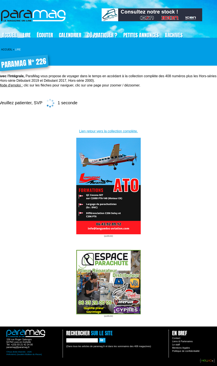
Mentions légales (181, 347)
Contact (176, 338)
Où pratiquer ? (102, 35)
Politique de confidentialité (186, 351)
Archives (174, 35)
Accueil (6, 49)
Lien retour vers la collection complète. (108, 131)
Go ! (102, 340)
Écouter (45, 35)
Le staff (176, 344)
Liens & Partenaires (182, 341)
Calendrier (70, 35)
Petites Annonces (141, 35)
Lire (27, 35)
